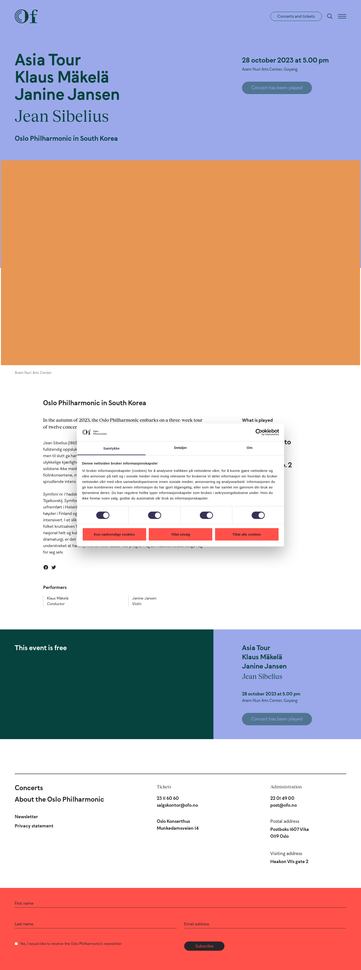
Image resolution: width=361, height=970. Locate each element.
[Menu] (342, 16)
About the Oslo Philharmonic (59, 799)
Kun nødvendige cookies (114, 534)
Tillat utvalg (180, 534)
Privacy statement (34, 825)
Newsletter (26, 816)
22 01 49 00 (282, 798)
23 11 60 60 (168, 798)
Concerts (29, 788)
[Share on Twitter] (53, 567)
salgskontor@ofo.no (177, 805)
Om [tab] (249, 447)
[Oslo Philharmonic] (26, 16)
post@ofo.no (283, 805)
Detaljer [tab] (180, 447)
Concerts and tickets (296, 16)
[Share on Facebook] (46, 567)
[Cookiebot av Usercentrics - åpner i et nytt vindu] (259, 432)
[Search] (329, 16)
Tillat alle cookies (247, 534)
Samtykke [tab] (111, 448)
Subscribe (204, 946)
